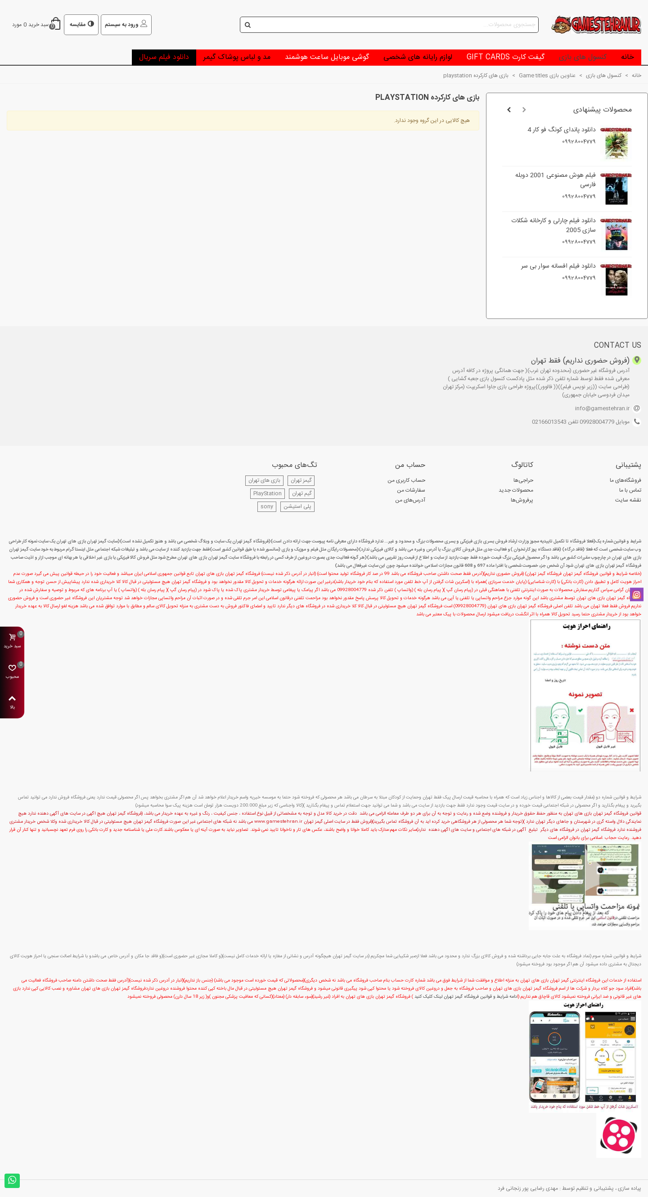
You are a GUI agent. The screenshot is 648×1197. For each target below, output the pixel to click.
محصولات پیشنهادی (602, 110)
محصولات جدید (516, 490)
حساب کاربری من (406, 480)
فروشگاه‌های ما (625, 480)
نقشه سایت (628, 500)
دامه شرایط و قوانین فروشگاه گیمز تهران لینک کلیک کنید (465, 996)
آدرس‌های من (410, 500)
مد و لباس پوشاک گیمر (236, 57)
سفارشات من (411, 490)
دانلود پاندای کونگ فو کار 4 (561, 130)
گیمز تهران (301, 480)
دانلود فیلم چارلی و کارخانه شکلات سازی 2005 (553, 225)
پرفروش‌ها (522, 500)
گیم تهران (301, 493)
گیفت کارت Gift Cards (505, 57)
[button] (524, 110)
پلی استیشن (297, 506)
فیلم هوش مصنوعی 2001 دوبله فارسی (555, 180)
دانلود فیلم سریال (164, 57)
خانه (627, 57)
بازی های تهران (264, 480)
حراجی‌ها (523, 480)
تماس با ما (630, 490)
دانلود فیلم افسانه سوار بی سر (558, 266)
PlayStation (267, 493)
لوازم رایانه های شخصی (417, 57)
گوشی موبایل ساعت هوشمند (327, 57)
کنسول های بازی (583, 57)
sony (267, 506)
